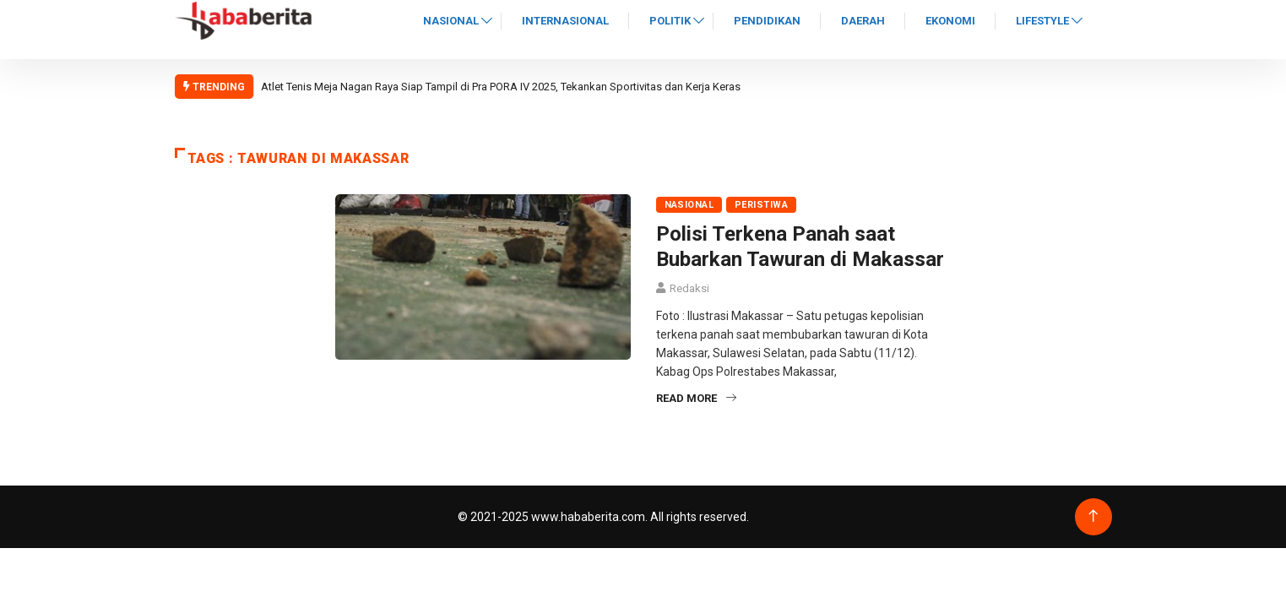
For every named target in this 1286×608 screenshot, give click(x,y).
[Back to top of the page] (1093, 516)
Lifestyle (1042, 20)
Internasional (565, 20)
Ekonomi (950, 20)
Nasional (451, 20)
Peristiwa (761, 204)
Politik (670, 20)
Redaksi (689, 288)
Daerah (863, 20)
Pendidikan (767, 20)
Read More (696, 398)
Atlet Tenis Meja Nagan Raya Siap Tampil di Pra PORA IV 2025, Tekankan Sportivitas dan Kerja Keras (501, 86)
